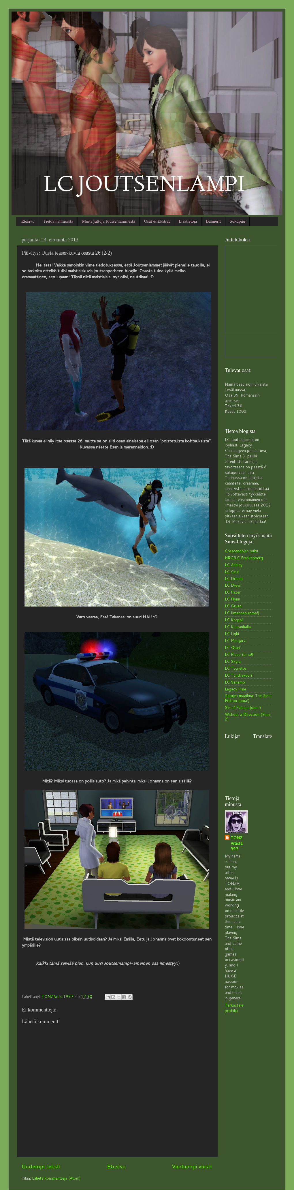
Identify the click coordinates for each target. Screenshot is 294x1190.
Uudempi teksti (41, 1166)
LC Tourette (235, 668)
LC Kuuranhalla (238, 626)
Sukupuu (237, 221)
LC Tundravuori (238, 675)
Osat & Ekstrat (157, 221)
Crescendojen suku (241, 550)
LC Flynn (232, 599)
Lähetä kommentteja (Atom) (56, 1178)
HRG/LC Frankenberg (244, 557)
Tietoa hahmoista (58, 221)
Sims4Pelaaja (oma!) (243, 707)
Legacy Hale (235, 689)
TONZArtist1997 (237, 843)
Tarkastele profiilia (234, 1007)
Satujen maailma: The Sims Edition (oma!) (248, 698)
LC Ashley (233, 564)
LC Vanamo (235, 682)
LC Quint (233, 647)
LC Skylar (233, 661)
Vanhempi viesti (192, 1166)
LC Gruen (233, 606)
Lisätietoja (188, 221)
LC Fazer (233, 592)
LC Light (232, 633)
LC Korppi (234, 619)
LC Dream (234, 578)
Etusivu (28, 221)
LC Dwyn (233, 585)
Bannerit (213, 221)
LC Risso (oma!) (239, 654)
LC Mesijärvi (235, 640)
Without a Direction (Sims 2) (248, 717)
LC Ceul (232, 571)
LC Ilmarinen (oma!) (242, 612)
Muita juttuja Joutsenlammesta (108, 221)
